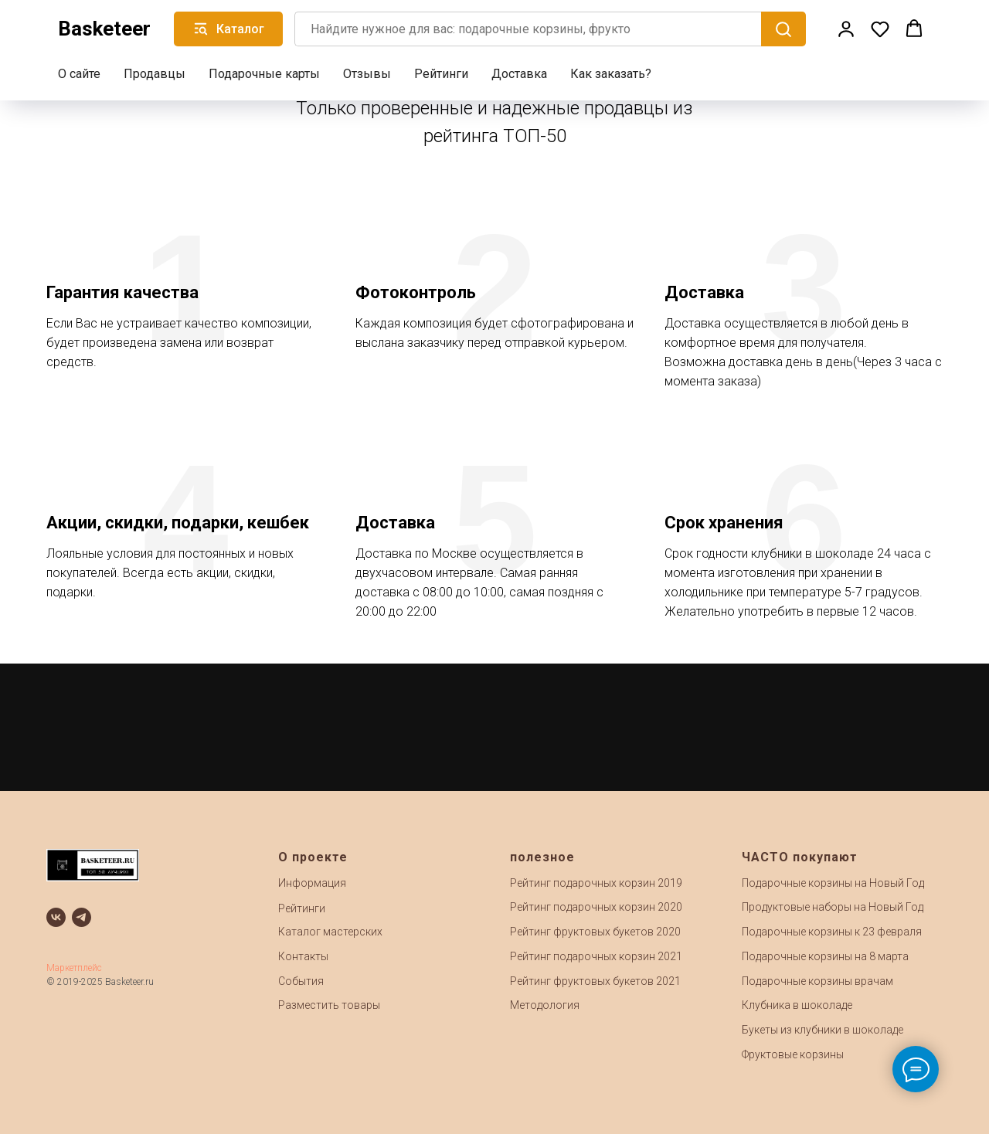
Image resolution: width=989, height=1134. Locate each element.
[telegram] (81, 917)
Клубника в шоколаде (797, 1005)
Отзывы (367, 73)
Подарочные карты (264, 73)
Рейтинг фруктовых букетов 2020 (595, 931)
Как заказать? (610, 73)
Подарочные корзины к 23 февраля (832, 931)
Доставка (519, 73)
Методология (544, 1005)
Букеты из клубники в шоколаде (822, 1030)
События (301, 981)
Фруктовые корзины (793, 1054)
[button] (846, 28)
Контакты (303, 956)
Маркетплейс (74, 968)
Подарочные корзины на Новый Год (833, 883)
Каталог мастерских (330, 931)
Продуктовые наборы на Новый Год (832, 907)
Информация (312, 883)
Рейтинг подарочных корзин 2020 (596, 907)
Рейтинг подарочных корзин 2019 (596, 883)
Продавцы (154, 73)
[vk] (56, 917)
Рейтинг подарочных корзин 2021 (596, 956)
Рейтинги (441, 73)
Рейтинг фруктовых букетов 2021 (595, 981)
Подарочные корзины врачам (817, 981)
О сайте (79, 73)
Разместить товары (329, 1005)
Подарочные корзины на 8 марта (825, 956)
